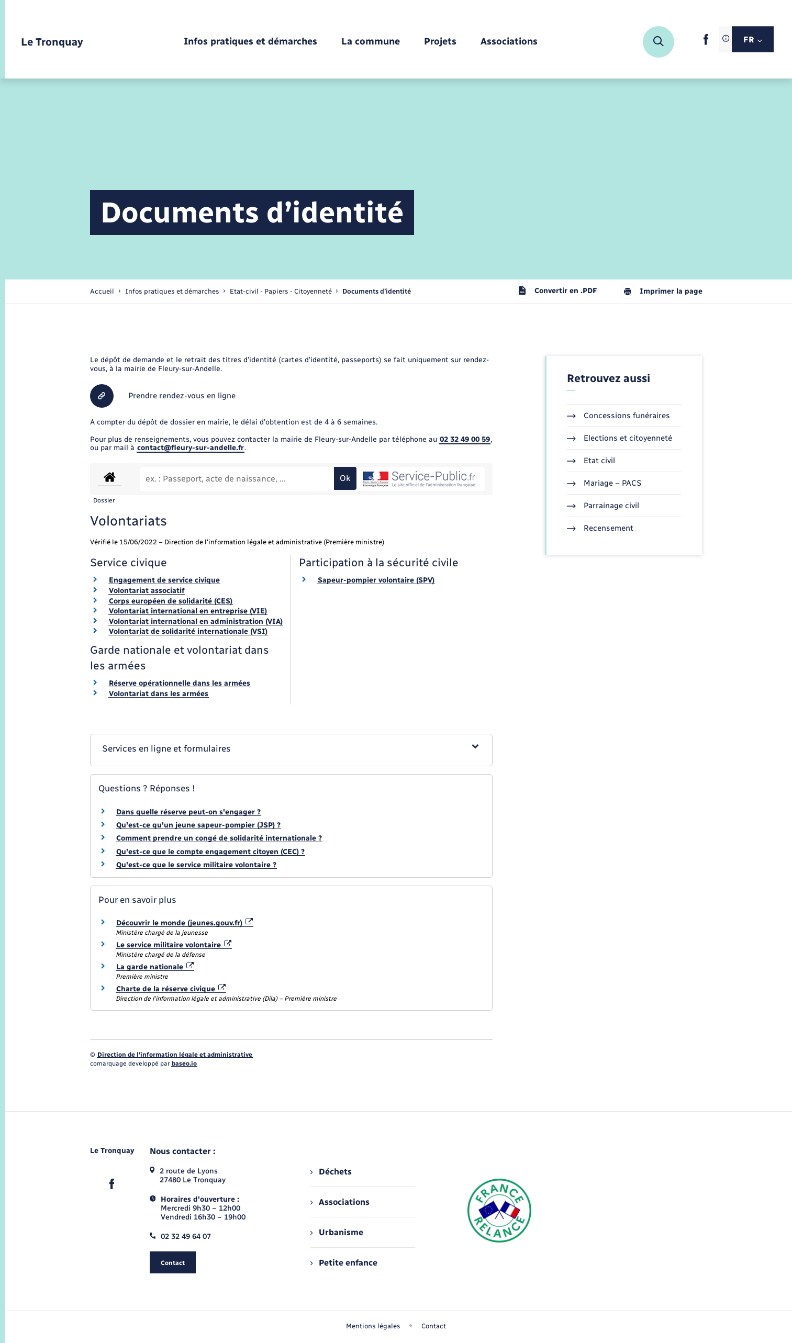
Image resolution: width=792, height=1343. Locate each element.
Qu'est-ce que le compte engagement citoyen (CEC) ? (210, 851)
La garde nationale (155, 967)
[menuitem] (250, 42)
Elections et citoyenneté (619, 438)
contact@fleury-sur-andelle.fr (190, 447)
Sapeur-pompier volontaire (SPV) (376, 580)
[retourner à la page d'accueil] (52, 42)
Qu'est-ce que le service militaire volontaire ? (196, 864)
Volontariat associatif (146, 590)
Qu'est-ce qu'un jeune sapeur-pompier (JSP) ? (198, 825)
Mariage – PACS (604, 483)
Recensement (600, 528)
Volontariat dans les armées (158, 693)
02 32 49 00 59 (465, 439)
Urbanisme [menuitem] (336, 1232)
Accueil (102, 291)
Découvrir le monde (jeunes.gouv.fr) (184, 923)
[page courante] (376, 291)
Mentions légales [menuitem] (373, 1326)
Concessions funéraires (618, 415)
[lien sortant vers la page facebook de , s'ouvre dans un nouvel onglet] (706, 42)
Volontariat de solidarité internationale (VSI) (188, 631)
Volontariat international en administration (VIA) (196, 621)
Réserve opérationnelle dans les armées (179, 683)
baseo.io (184, 1063)
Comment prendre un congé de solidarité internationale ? (219, 838)
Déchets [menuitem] (330, 1172)
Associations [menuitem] (339, 1202)
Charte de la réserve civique (171, 988)
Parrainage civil (603, 505)
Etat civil (591, 460)
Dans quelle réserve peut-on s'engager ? (188, 812)
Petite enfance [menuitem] (343, 1263)
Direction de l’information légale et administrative (174, 1054)
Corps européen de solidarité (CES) (170, 601)
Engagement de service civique (164, 580)
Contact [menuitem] (433, 1326)
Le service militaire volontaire (174, 945)
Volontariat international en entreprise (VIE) (188, 611)
